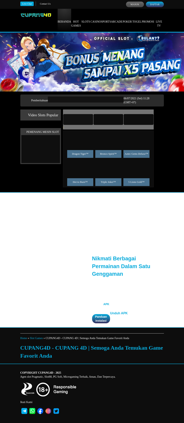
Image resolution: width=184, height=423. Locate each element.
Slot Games (36, 338)
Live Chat (27, 3)
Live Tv (159, 20)
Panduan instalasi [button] (101, 318)
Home (23, 338)
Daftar (154, 4)
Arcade (117, 18)
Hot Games (76, 20)
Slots (85, 18)
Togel (137, 18)
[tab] (78, 119)
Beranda (64, 18)
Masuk (135, 4)
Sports (106, 18)
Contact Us (45, 3)
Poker (127, 18)
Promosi (148, 18)
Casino (96, 18)
